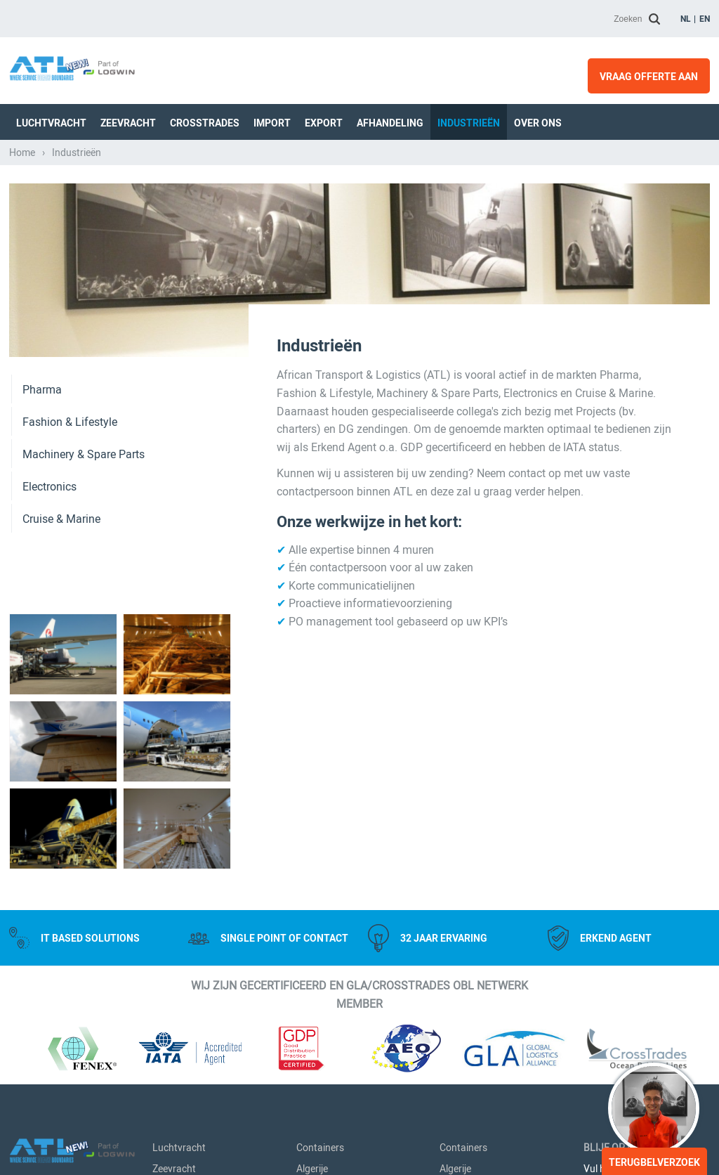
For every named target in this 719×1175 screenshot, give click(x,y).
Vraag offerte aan (649, 76)
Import (272, 123)
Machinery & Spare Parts (83, 454)
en (704, 19)
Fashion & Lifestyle (69, 422)
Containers (320, 1147)
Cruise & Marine (61, 519)
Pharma (42, 389)
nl (685, 19)
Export (324, 123)
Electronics (49, 486)
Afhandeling (390, 123)
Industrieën (468, 123)
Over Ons (538, 123)
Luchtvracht (51, 123)
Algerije (312, 1168)
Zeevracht (128, 123)
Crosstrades (204, 123)
